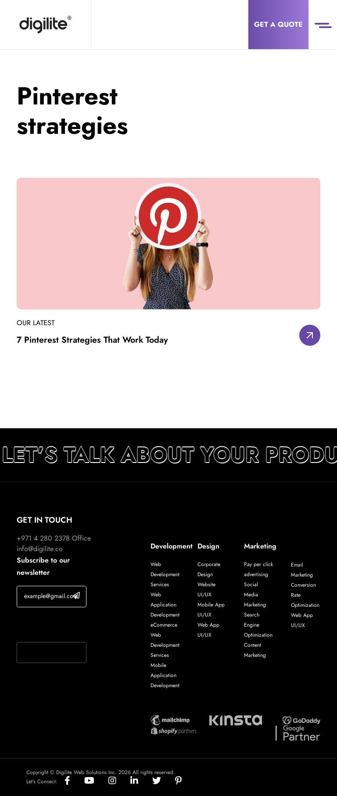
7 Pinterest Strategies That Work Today (94, 339)
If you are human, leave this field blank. (51, 625)
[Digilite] (45, 24)
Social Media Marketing (255, 595)
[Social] (74, 781)
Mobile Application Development (165, 675)
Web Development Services (165, 574)
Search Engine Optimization (258, 625)
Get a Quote (278, 24)
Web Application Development (165, 605)
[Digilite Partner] (170, 719)
